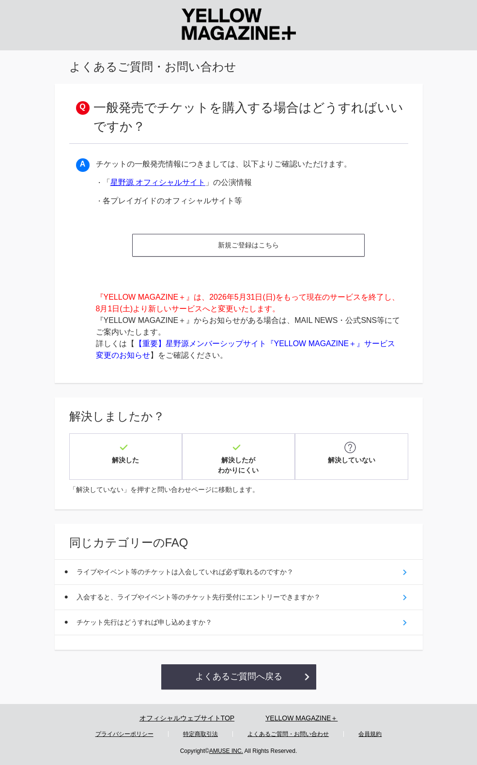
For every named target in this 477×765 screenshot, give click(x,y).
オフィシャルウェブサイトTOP (187, 718)
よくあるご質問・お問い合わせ (288, 734)
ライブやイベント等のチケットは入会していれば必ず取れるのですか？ (185, 572)
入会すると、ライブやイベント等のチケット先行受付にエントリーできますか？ (199, 597)
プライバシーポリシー (124, 734)
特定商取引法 (200, 734)
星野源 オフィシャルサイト (157, 182)
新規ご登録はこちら (248, 245)
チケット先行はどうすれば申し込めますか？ (144, 622)
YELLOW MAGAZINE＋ (301, 718)
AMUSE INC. (226, 751)
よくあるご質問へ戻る (238, 676)
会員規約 (370, 734)
